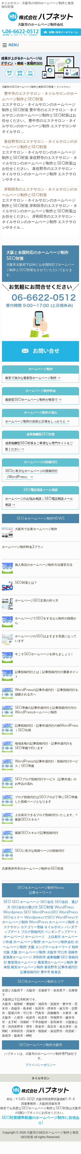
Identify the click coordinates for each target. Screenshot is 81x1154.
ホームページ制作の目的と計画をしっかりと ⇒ (37, 421)
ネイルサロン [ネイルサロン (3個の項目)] (54, 927)
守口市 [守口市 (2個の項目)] (62, 952)
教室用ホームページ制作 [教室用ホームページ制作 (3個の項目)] (55, 962)
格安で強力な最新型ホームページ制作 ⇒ (32, 378)
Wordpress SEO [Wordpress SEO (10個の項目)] (17, 912)
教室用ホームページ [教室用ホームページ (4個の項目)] (22, 962)
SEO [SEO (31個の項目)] (7, 902)
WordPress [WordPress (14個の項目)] (64, 907)
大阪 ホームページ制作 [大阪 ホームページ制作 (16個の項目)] (28, 952)
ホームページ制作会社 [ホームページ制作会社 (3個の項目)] (58, 942)
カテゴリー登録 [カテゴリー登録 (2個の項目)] (32, 927)
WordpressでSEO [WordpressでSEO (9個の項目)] (39, 917)
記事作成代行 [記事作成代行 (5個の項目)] (68, 967)
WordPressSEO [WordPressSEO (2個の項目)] (45, 912)
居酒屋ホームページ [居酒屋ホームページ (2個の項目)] (17, 957)
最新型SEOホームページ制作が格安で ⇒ (33, 400)
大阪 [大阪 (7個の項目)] (6, 952)
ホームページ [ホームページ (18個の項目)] (13, 937)
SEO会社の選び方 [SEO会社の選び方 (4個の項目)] (24, 907)
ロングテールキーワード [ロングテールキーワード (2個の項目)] (53, 947)
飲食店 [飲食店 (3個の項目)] (56, 972)
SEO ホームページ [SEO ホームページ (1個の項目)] (25, 902)
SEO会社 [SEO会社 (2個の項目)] (47, 902)
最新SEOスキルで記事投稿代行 (36, 833)
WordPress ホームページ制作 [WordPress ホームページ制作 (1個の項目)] (52, 922)
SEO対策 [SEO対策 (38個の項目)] (46, 907)
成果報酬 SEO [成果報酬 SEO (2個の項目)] (57, 957)
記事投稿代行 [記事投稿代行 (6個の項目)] (30, 972)
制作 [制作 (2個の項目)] (75, 947)
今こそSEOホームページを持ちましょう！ (44, 654)
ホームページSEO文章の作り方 (36, 600)
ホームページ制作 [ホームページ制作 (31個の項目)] (27, 942)
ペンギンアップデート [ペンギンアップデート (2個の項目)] (61, 932)
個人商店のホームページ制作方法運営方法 (43, 565)
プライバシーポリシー (40, 1065)
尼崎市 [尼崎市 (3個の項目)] (73, 952)
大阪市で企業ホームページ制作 (36, 529)
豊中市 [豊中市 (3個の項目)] (45, 972)
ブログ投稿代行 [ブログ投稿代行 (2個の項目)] (32, 932)
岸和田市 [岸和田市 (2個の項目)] (39, 957)
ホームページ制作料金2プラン (22, 547)
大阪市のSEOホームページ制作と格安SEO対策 (28, 86)
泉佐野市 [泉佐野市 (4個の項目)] (50, 967)
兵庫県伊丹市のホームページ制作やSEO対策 (33, 868)
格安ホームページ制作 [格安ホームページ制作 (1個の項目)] (27, 967)
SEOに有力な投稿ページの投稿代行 (39, 851)
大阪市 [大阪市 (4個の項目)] (52, 952)
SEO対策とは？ (26, 583)
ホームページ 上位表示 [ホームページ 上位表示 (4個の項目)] (43, 937)
